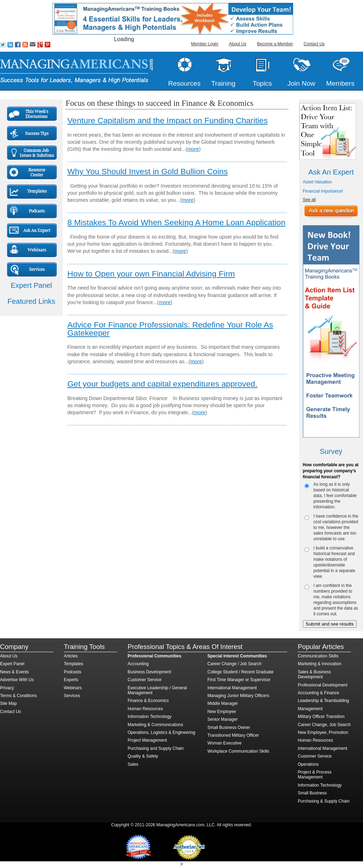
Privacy (7, 687)
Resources (184, 83)
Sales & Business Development (314, 674)
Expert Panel (12, 663)
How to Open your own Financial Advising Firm (151, 273)
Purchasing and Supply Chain (156, 748)
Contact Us (313, 43)
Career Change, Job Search (324, 724)
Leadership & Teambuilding (323, 700)
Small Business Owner (228, 727)
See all (309, 199)
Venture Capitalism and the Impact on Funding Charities (167, 120)
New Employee (221, 711)
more (193, 149)
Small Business (312, 793)
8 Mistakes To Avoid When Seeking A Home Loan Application (176, 222)
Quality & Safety (143, 756)
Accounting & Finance (318, 692)
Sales (133, 764)
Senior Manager (222, 719)
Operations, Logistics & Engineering (161, 732)
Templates (73, 663)
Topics (262, 83)
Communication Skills (318, 656)
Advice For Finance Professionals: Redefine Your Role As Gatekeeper (170, 328)
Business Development (149, 671)
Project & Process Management (314, 775)
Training (223, 83)
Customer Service (144, 679)
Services (72, 695)
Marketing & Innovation (319, 663)
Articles (71, 656)
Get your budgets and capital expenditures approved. (162, 383)
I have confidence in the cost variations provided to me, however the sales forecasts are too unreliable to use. (335, 527)
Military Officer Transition (321, 716)
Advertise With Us (17, 679)
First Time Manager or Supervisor (238, 679)
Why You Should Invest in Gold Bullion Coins (147, 171)
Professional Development (322, 685)
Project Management (147, 740)
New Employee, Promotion (323, 732)
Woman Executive (224, 743)
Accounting (138, 663)
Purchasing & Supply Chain (324, 801)
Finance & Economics (148, 700)
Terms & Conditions (18, 695)
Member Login (204, 43)
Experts (71, 679)
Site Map (8, 703)
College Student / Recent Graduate (240, 671)
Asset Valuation (317, 181)
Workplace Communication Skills (238, 751)
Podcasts (72, 671)
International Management (232, 687)
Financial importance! (323, 191)
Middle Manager (222, 703)
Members (340, 83)
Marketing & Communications (155, 724)
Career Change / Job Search (234, 663)
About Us (237, 43)
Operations (308, 764)
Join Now (301, 83)
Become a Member (275, 43)
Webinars (73, 687)
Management (310, 708)
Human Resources (145, 708)
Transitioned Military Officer (233, 735)
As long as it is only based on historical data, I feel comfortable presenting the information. (335, 495)
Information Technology (150, 716)
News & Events (14, 671)
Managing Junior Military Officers (238, 695)
